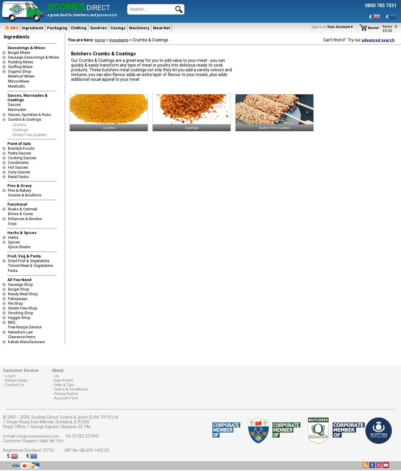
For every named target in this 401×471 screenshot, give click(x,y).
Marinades (17, 109)
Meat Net (161, 28)
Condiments (18, 162)
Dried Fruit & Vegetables (28, 261)
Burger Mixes (19, 52)
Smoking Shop (20, 313)
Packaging (57, 28)
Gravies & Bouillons (24, 195)
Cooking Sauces (22, 158)
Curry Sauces (19, 172)
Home (100, 40)
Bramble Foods (21, 148)
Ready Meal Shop (23, 294)
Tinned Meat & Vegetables (30, 265)
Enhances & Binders (25, 219)
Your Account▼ (333, 27)
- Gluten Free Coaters (28, 135)
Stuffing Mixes (20, 66)
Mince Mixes (18, 81)
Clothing (78, 28)
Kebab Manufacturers (26, 342)
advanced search (378, 40)
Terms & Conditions (71, 389)
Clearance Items (21, 337)
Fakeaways (17, 298)
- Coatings (19, 130)
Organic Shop (19, 71)
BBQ (11, 322)
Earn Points (63, 380)
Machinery (139, 28)
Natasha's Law (20, 332)
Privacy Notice (66, 393)
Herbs (13, 237)
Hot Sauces (18, 167)
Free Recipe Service (24, 327)
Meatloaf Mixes (21, 76)
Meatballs (16, 86)
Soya (12, 223)
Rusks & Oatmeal (22, 209)
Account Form (66, 398)
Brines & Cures (20, 214)
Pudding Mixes (20, 62)
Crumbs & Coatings (24, 119)
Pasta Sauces (19, 153)
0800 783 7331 (51, 441)
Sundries (98, 28)
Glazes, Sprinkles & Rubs (29, 114)
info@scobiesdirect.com (38, 436)
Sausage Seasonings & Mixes (33, 57)
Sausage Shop (20, 284)
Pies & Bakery (19, 190)
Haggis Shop (19, 317)
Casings (117, 28)
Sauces (14, 104)
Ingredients (33, 28)
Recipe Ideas (16, 380)
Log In (10, 376)
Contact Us (14, 385)
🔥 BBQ (11, 28)
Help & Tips (64, 385)
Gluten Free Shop (22, 308)
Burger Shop (18, 289)
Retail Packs (18, 177)
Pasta (12, 270)
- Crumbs (18, 124)
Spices (14, 242)
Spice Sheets (19, 247)
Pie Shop (15, 303)
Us (56, 376)
